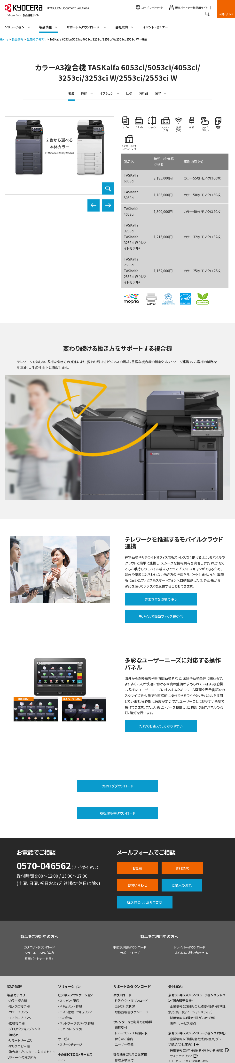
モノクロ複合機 (19, 952)
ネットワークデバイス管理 (77, 969)
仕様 (129, 93)
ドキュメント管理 (71, 952)
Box (62, 1006)
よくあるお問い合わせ (189, 899)
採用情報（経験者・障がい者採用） (193, 964)
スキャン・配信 (69, 947)
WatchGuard (68, 1012)
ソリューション (69, 932)
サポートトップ (130, 899)
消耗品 (143, 93)
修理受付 (121, 973)
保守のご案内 (124, 985)
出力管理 (66, 964)
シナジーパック (68, 1027)
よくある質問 (123, 1033)
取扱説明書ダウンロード (129, 893)
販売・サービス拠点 (183, 969)
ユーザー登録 (124, 991)
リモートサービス (20, 986)
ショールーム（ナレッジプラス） (192, 1016)
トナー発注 (122, 1012)
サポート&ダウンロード (132, 932)
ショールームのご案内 (39, 899)
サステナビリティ (181, 1002)
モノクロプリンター (22, 964)
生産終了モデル (36, 39)
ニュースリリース (181, 1034)
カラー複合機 (18, 947)
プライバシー (80, 1054)
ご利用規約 (37, 1054)
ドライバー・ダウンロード (131, 947)
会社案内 (175, 932)
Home (4, 39)
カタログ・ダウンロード (39, 893)
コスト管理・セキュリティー (77, 958)
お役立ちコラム (17, 1013)
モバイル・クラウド (72, 975)
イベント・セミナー (155, 27)
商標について (58, 1054)
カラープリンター (20, 958)
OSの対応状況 (125, 952)
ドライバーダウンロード (189, 893)
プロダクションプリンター (26, 975)
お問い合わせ (226, 14)
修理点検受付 (124, 1006)
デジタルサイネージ (73, 1017)
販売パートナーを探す (39, 905)
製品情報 (17, 39)
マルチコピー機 (19, 992)
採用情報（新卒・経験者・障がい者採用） (197, 996)
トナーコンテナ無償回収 (131, 979)
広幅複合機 (17, 969)
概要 (71, 93)
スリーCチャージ (71, 991)
